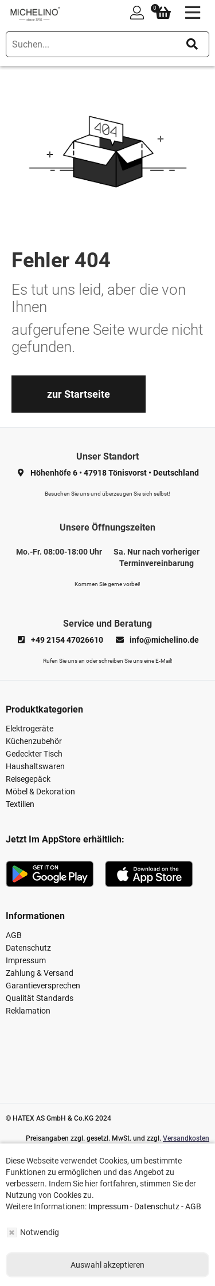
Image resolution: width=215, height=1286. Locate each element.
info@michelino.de (164, 639)
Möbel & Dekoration (40, 791)
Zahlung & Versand (39, 973)
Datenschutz (28, 947)
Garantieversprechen (43, 985)
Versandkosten (186, 1138)
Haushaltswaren (35, 766)
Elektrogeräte (29, 728)
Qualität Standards (39, 998)
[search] (107, 44)
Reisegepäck (28, 779)
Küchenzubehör (34, 741)
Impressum (26, 960)
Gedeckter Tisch (34, 753)
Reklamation (28, 1010)
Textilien (20, 804)
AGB (14, 935)
